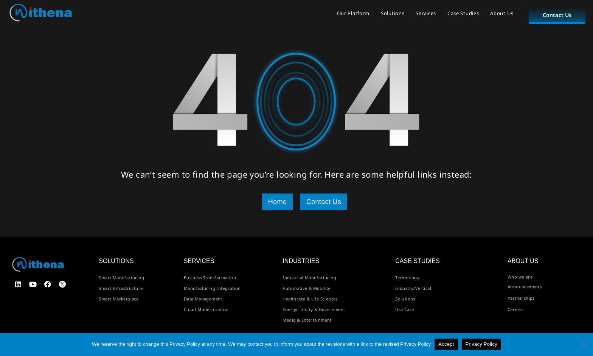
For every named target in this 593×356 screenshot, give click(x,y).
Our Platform (353, 13)
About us (523, 261)
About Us (502, 13)
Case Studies (463, 13)
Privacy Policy (481, 344)
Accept (446, 344)
